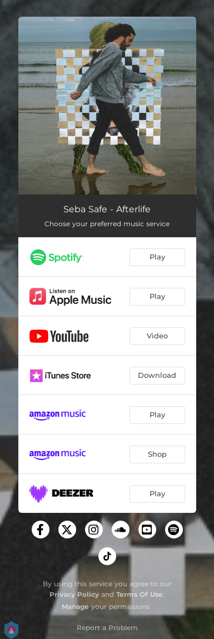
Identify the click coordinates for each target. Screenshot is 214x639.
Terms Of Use (139, 594)
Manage (75, 606)
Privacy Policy (74, 594)
